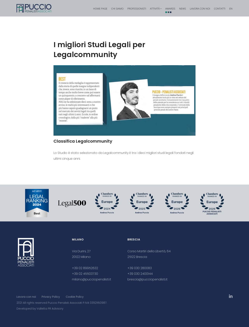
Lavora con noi (26, 297)
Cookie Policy (75, 297)
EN (230, 8)
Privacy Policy (51, 297)
